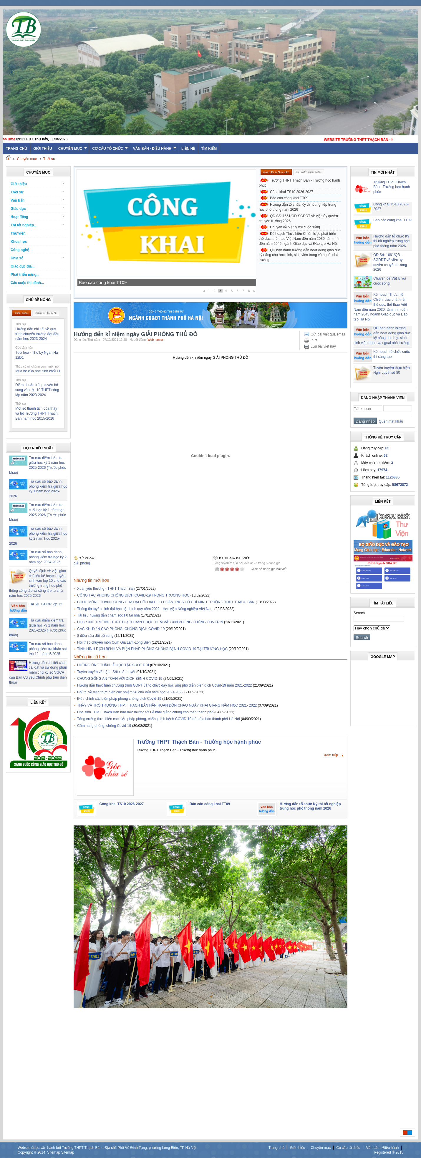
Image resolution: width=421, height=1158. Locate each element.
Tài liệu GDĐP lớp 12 (45, 604)
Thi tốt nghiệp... (37, 225)
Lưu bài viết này (323, 346)
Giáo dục (37, 208)
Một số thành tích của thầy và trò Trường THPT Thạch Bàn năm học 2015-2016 (36, 413)
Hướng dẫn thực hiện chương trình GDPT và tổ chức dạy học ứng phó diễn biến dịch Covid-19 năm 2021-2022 (164, 685)
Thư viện (18, 233)
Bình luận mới (46, 313)
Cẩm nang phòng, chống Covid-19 (104, 726)
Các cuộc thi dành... (27, 283)
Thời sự (49, 159)
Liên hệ (188, 149)
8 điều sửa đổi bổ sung (95, 636)
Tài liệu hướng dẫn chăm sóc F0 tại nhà (108, 615)
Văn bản (37, 200)
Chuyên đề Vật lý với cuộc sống (295, 227)
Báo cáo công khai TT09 (103, 282)
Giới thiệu (42, 149)
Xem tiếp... (332, 755)
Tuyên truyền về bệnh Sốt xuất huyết (106, 672)
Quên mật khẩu (390, 421)
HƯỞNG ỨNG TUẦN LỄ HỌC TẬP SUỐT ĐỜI (113, 665)
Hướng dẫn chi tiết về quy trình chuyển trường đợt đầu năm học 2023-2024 (37, 334)
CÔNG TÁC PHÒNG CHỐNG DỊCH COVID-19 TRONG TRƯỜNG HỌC (133, 595)
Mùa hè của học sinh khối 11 (38, 371)
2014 (41, 1152)
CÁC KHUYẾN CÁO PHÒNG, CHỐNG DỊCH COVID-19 (121, 629)
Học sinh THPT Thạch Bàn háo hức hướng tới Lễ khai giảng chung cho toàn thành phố (145, 712)
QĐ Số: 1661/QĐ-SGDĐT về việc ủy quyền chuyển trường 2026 (298, 218)
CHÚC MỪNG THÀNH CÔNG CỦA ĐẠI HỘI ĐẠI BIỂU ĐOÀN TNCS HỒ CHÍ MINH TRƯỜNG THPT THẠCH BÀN (166, 602)
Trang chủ (276, 1148)
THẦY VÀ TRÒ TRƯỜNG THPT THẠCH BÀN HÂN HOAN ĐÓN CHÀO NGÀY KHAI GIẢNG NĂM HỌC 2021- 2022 (167, 705)
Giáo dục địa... (22, 266)
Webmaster (155, 339)
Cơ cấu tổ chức (110, 149)
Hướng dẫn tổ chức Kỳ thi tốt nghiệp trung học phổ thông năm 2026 (297, 207)
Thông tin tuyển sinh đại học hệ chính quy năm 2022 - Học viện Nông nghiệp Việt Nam (145, 609)
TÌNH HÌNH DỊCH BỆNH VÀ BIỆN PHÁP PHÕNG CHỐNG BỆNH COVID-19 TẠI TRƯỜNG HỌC (152, 649)
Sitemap (53, 1152)
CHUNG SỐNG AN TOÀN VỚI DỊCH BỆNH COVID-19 (119, 679)
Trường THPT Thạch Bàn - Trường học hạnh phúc (299, 182)
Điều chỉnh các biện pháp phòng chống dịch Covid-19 (119, 699)
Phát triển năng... (25, 275)
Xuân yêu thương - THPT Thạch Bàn (106, 589)
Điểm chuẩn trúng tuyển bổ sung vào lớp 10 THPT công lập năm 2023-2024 (37, 390)
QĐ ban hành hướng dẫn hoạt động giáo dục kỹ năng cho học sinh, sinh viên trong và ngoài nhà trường (300, 255)
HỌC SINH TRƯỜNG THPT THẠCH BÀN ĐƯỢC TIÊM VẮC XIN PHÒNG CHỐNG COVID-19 (150, 622)
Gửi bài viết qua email (328, 334)
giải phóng (82, 563)
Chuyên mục (72, 149)
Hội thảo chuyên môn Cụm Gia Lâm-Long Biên (114, 642)
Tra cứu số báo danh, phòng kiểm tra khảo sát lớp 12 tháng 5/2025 (48, 649)
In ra (314, 340)
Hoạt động (37, 217)
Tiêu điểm (22, 313)
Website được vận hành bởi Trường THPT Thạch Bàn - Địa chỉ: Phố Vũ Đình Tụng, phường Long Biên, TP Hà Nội (107, 1148)
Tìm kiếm (209, 149)
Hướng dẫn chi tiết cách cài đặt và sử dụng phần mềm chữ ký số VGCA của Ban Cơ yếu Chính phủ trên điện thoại (38, 673)
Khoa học (19, 242)
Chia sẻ (37, 258)
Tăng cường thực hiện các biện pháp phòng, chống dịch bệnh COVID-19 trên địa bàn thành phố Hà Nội (158, 719)
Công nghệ (20, 250)
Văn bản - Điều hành (154, 149)
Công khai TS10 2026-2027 (291, 192)
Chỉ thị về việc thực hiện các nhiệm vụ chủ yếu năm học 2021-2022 (130, 692)
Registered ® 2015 (388, 1152)
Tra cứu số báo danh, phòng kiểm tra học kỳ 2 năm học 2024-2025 (48, 557)
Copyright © (27, 1152)
